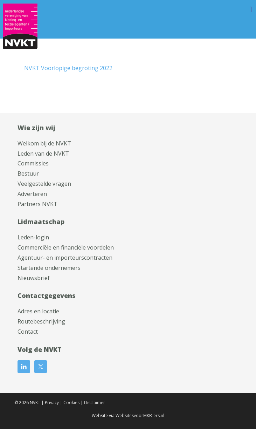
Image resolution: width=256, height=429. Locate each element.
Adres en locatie (38, 311)
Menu (240, 9)
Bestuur (28, 173)
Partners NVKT (37, 204)
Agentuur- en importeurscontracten (65, 257)
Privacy (52, 403)
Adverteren (32, 194)
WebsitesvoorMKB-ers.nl (140, 415)
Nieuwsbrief (34, 278)
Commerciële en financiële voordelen (66, 247)
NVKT (35, 403)
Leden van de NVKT (43, 153)
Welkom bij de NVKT (44, 143)
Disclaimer (94, 403)
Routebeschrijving (41, 321)
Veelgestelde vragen (44, 184)
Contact (28, 331)
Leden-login (33, 237)
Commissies (33, 163)
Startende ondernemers (49, 268)
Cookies (71, 403)
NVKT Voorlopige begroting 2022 (68, 68)
